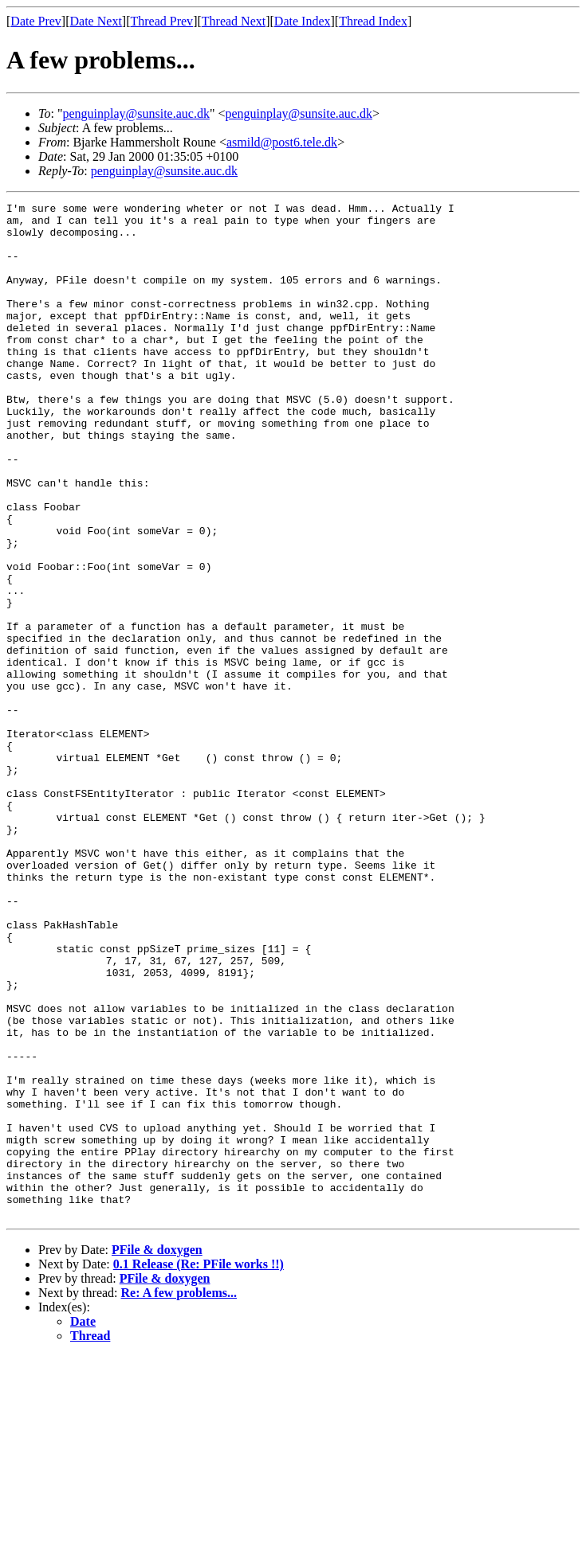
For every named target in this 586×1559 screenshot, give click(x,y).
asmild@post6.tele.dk (281, 142)
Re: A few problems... (179, 1495)
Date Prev (35, 21)
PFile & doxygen (157, 1452)
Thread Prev (161, 21)
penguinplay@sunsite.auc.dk (135, 113)
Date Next (96, 21)
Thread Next (233, 21)
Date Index (302, 21)
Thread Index (373, 21)
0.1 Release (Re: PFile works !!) (198, 1467)
